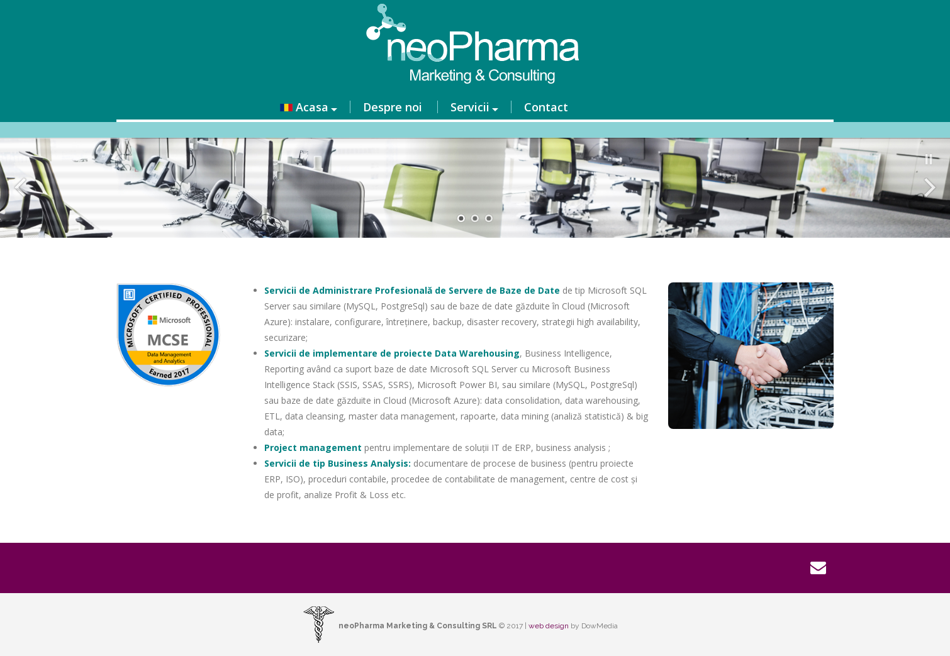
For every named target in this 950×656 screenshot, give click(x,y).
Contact (546, 107)
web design (548, 625)
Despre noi (392, 107)
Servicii (469, 107)
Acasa (304, 107)
